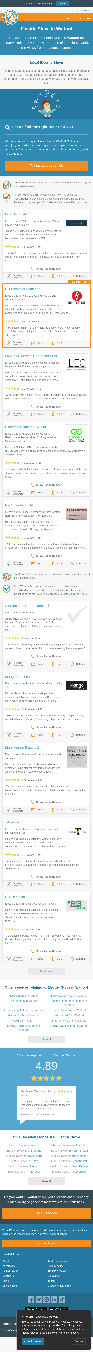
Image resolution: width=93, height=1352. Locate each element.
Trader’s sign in (82, 10)
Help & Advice (10, 1271)
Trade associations (58, 1261)
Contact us (8, 1276)
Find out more (79, 202)
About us (7, 1261)
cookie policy (47, 1332)
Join (62, 3)
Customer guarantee (59, 1285)
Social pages (9, 1285)
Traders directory (57, 1271)
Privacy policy (55, 1266)
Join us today (46, 1213)
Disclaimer (54, 1276)
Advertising (8, 1266)
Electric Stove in (24, 1145)
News (5, 1281)
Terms (51, 1281)
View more (46, 971)
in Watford (24, 995)
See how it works (46, 1243)
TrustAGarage (10, 1330)
